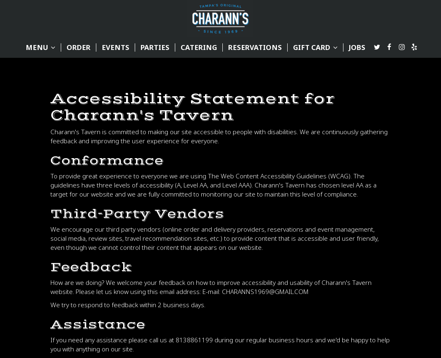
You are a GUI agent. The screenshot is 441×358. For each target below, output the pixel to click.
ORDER (79, 47)
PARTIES (155, 47)
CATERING (199, 47)
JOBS (357, 47)
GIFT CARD (315, 47)
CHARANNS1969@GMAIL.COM (265, 291)
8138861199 (194, 340)
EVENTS (115, 47)
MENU (40, 47)
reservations (255, 47)
